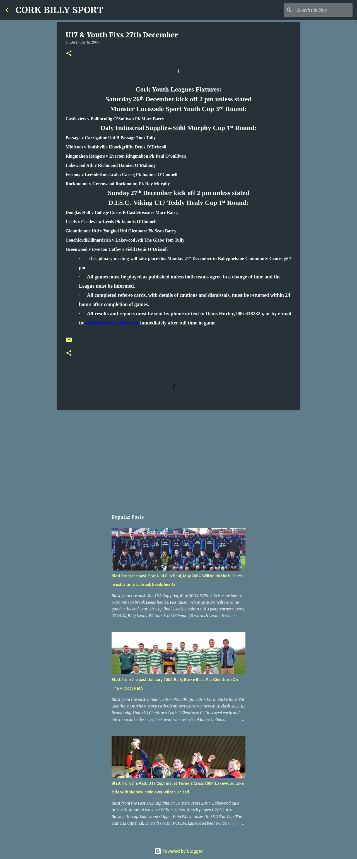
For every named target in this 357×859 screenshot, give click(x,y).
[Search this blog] (323, 10)
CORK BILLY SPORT (59, 10)
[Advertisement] (178, 458)
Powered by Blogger (178, 851)
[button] (69, 53)
